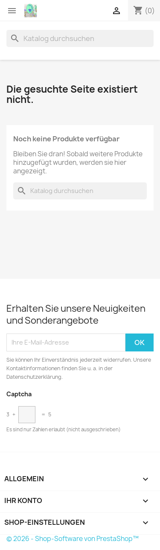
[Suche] (80, 38)
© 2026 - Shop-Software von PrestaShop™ (72, 538)
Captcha (19, 394)
